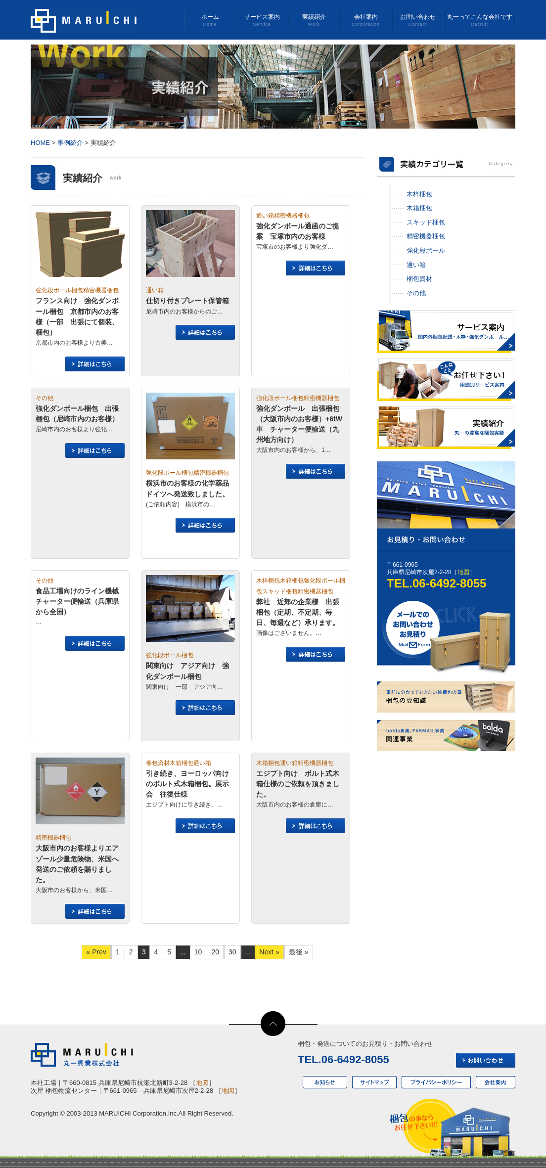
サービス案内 (262, 20)
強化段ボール (426, 250)
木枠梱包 (419, 194)
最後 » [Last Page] (299, 952)
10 (198, 952)
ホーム (210, 20)
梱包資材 (419, 278)
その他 (416, 293)
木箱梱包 (419, 208)
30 (232, 952)
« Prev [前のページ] (96, 952)
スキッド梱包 (426, 222)
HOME (40, 142)
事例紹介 (70, 142)
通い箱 (416, 265)
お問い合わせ (418, 20)
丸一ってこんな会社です (479, 20)
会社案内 (366, 20)
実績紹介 (314, 20)
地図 (463, 572)
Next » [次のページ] (269, 952)
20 (215, 952)
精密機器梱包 (426, 236)
